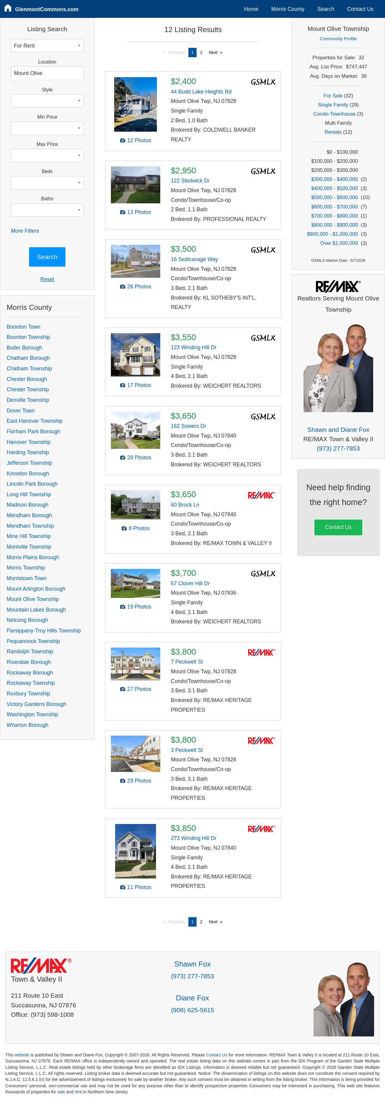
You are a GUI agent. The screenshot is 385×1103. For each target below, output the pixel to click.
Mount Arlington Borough (36, 589)
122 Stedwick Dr (190, 181)
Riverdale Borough (29, 662)
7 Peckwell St (187, 662)
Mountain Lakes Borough (36, 610)
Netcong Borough (27, 620)
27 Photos (139, 689)
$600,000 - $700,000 (334, 207)
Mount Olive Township (33, 599)
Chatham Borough (28, 358)
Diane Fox (192, 998)
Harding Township (28, 452)
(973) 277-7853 (338, 448)
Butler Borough (24, 348)
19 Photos (139, 607)
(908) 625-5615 (192, 1009)
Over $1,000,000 (339, 243)
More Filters (25, 231)
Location (47, 61)
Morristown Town (27, 578)
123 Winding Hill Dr (194, 347)
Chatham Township (29, 369)
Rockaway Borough (30, 673)
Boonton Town (23, 327)
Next (213, 52)
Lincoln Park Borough (32, 484)
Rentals (333, 132)
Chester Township (28, 389)
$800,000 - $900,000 (334, 225)
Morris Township (26, 568)
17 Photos (139, 385)
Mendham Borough (29, 515)
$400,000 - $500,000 (334, 188)
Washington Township (32, 714)
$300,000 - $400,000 (334, 179)
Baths (47, 198)
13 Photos (139, 212)
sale (61, 1091)
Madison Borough (27, 505)
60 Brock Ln (185, 505)
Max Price (47, 144)
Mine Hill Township (29, 536)
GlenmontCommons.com (46, 9)
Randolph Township (30, 651)
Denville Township (28, 400)
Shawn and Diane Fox (338, 429)
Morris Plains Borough (33, 557)
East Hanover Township (35, 421)
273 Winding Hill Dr (194, 838)
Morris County (288, 9)
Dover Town (21, 411)
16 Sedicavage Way (194, 259)
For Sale (333, 96)
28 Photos (139, 458)
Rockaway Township (31, 683)
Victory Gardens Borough (36, 704)
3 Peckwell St (187, 750)
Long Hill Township (29, 494)
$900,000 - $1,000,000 (332, 234)
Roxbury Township (28, 694)
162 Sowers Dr (188, 426)
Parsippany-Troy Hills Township (44, 631)
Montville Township (29, 547)
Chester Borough (27, 379)
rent (78, 1091)
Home (251, 9)
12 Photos (139, 140)
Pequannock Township (33, 641)
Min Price (47, 117)
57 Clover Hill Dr (190, 583)
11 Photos (139, 887)
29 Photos (139, 781)
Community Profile (338, 38)
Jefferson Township (29, 463)
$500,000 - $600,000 (334, 197)
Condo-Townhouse (335, 114)
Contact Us (360, 9)
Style (47, 89)
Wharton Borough (27, 725)
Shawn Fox (192, 964)
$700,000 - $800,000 (334, 216)
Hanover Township (28, 442)
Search (325, 9)
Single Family (333, 105)
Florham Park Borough (33, 431)
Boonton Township (28, 337)
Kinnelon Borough (28, 474)
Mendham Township (30, 526)
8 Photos (139, 528)
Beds (47, 171)
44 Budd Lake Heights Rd (201, 92)
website (22, 1054)
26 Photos (139, 287)
